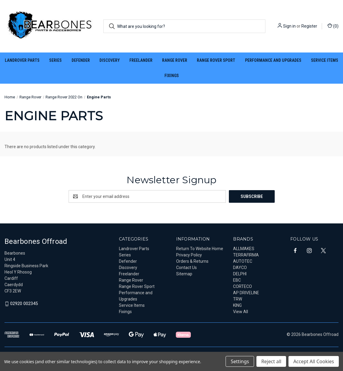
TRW (237, 299)
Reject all (271, 361)
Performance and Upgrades (273, 60)
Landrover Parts (22, 60)
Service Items (324, 60)
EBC (237, 280)
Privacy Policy (189, 255)
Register (309, 26)
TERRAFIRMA (246, 255)
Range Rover (174, 60)
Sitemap (184, 273)
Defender (81, 60)
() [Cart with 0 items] (333, 25)
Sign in (289, 26)
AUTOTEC (242, 261)
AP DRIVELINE (246, 292)
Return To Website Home (199, 248)
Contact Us (186, 267)
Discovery (109, 60)
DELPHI (240, 273)
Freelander (140, 60)
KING (237, 305)
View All (240, 311)
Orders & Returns (192, 261)
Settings (240, 361)
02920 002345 (24, 304)
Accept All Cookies (313, 361)
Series (55, 60)
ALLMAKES (243, 248)
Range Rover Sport (216, 60)
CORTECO (242, 286)
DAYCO (240, 267)
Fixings (171, 75)
